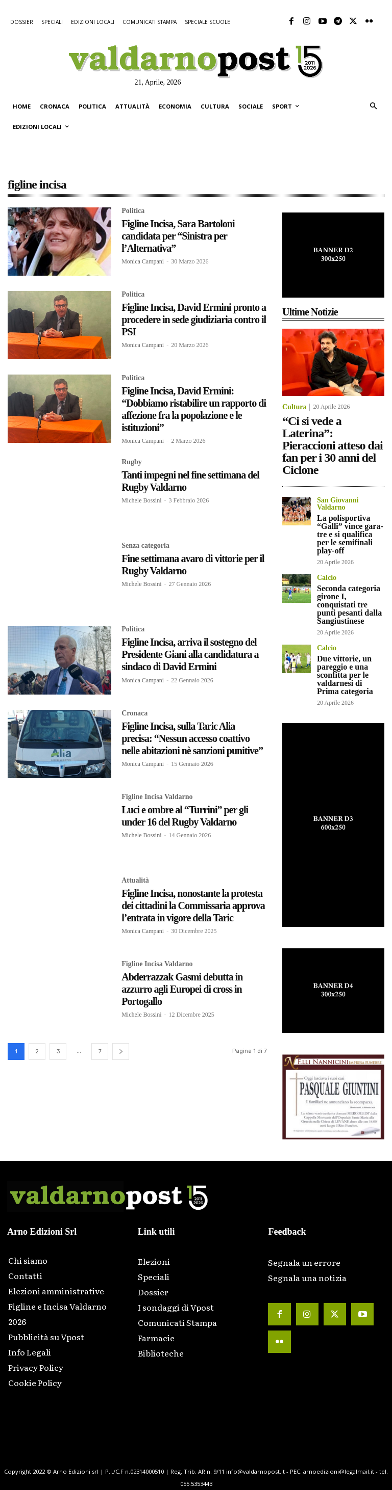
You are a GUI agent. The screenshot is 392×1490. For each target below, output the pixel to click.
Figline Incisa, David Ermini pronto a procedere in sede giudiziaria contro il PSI (193, 319)
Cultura (294, 407)
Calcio (326, 577)
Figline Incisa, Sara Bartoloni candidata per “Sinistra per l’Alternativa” (177, 236)
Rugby (131, 462)
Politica (132, 211)
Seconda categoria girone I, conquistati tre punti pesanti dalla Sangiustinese (349, 604)
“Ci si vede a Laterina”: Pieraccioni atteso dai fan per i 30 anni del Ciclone (332, 445)
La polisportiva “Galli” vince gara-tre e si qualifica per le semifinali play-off (350, 534)
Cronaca (134, 712)
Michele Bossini (141, 500)
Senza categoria (145, 545)
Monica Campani (142, 261)
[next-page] (120, 1051)
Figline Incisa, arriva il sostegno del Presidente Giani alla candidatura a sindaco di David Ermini (189, 654)
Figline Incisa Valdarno (156, 796)
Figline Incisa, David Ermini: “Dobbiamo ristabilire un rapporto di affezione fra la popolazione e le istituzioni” (193, 409)
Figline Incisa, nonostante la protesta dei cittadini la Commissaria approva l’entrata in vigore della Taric (192, 905)
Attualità (135, 880)
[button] (373, 106)
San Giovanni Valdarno (337, 504)
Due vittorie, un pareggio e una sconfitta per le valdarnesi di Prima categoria (345, 675)
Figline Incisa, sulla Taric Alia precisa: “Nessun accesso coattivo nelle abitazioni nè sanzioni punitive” (191, 738)
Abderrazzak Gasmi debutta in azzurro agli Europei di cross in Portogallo (181, 989)
